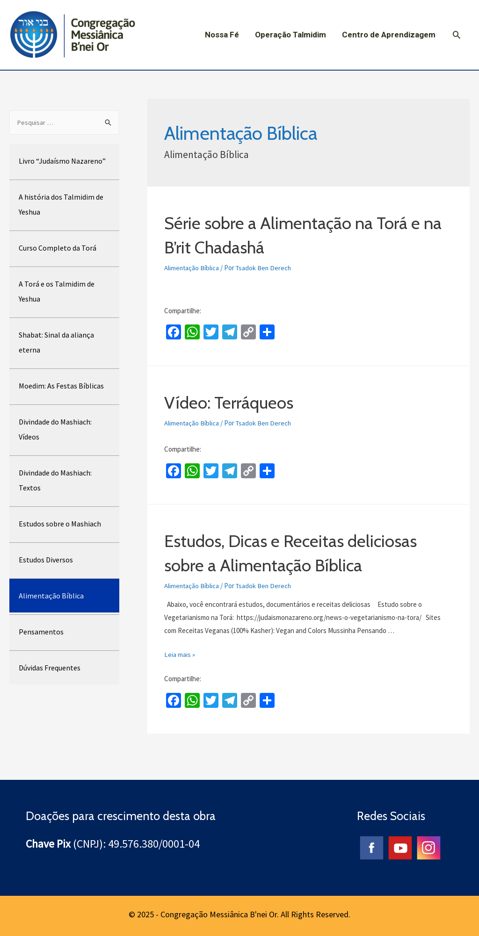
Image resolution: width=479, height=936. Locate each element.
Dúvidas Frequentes (49, 668)
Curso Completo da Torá (57, 248)
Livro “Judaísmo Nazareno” (62, 161)
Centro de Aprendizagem (388, 35)
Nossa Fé (222, 35)
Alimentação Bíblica (51, 596)
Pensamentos (41, 632)
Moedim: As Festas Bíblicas (61, 386)
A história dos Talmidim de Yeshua (61, 205)
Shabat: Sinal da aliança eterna (56, 343)
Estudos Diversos (46, 560)
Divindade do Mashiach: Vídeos (55, 430)
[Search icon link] (456, 34)
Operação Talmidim (290, 35)
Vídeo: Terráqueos (234, 401)
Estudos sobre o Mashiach (60, 524)
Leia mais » (179, 653)
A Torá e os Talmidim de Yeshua (56, 292)
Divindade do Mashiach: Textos (55, 480)
